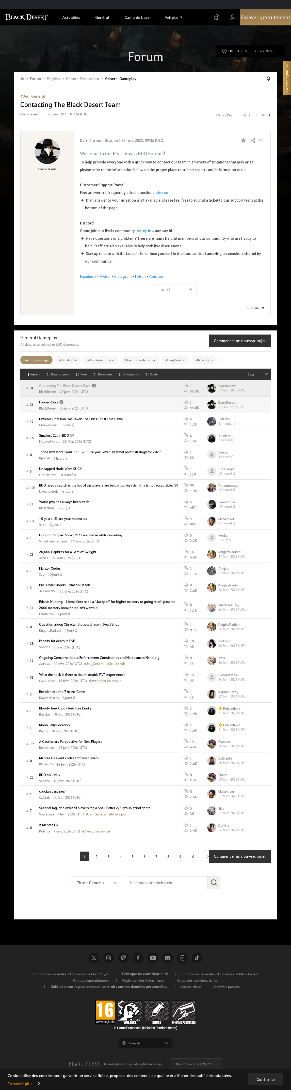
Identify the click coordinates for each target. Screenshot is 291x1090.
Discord (167, 957)
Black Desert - (194, 1064)
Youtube (153, 957)
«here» (162, 192)
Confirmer (265, 1079)
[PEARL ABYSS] (84, 1064)
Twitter (105, 276)
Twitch (140, 276)
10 (192, 856)
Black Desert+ (182, 957)
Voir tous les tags (36, 360)
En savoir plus (20, 1083)
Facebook (88, 276)
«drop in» (145, 230)
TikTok (197, 957)
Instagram (123, 276)
